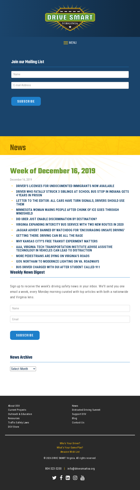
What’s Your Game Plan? (70, 447)
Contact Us (78, 422)
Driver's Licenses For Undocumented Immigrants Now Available (65, 186)
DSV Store (13, 426)
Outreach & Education (20, 414)
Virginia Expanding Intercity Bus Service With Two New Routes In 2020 (70, 224)
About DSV (14, 405)
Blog (74, 418)
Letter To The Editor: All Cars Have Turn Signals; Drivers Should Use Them (70, 202)
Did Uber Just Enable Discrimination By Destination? (56, 219)
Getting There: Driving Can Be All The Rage (49, 236)
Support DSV (79, 414)
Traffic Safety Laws (18, 422)
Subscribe (26, 101)
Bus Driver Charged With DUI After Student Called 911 (58, 267)
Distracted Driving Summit (86, 409)
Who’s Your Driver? (70, 443)
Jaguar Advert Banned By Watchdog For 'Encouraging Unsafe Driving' (70, 230)
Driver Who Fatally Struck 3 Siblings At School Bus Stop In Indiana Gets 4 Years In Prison (72, 193)
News (75, 405)
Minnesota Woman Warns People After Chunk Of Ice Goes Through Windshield (67, 211)
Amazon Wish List (70, 451)
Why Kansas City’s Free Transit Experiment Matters (57, 241)
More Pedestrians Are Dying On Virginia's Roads (53, 256)
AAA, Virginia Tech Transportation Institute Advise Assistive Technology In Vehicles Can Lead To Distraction (64, 248)
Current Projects (17, 409)
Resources (14, 418)
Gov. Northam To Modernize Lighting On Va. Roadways (57, 261)
